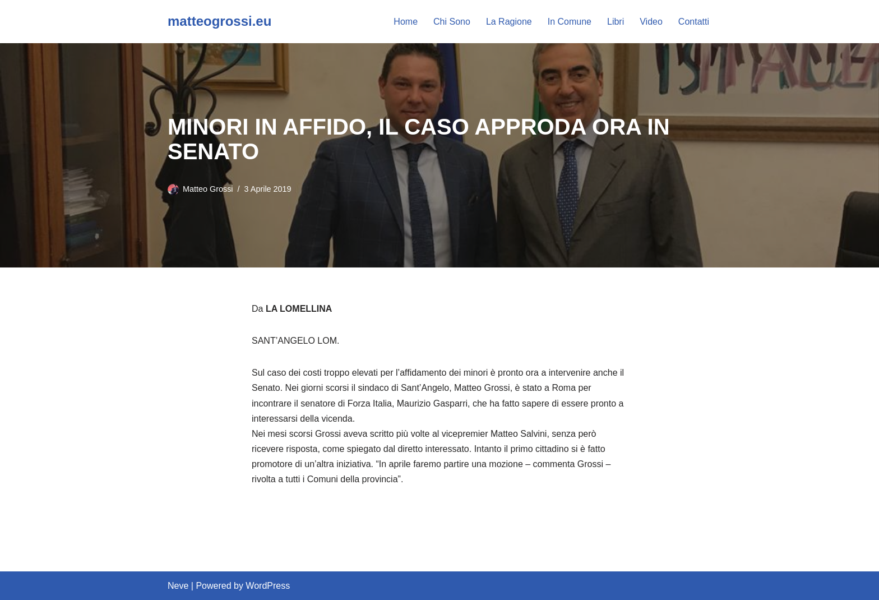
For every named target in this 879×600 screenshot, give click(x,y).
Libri (615, 21)
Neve (178, 585)
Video (651, 21)
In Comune (569, 21)
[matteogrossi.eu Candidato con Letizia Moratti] (219, 21)
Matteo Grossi (208, 188)
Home (406, 21)
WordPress (268, 585)
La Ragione (509, 21)
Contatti (693, 21)
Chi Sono (451, 21)
